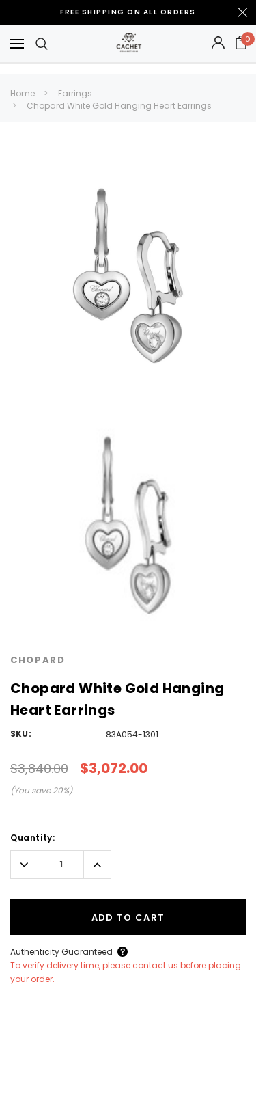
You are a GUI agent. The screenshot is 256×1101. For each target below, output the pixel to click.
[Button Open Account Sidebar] (218, 44)
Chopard (38, 659)
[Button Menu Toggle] (17, 43)
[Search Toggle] (41, 43)
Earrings (75, 93)
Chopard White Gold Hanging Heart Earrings (119, 105)
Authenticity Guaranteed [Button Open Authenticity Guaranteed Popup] (61, 951)
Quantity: (32, 837)
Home (22, 93)
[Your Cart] (241, 44)
